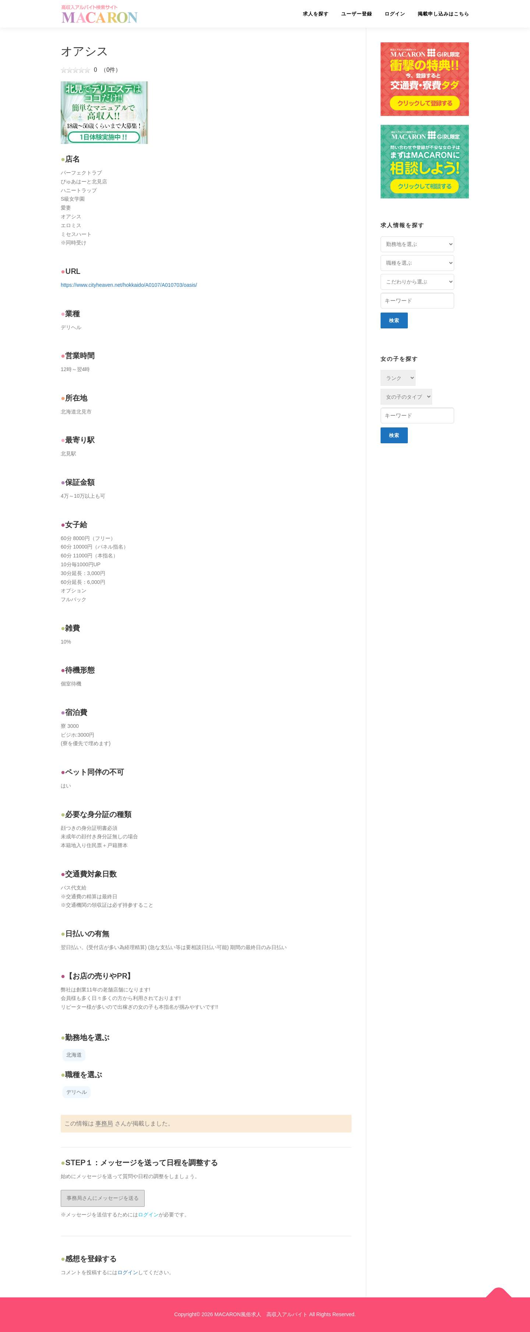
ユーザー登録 (356, 14)
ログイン (395, 14)
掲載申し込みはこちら (443, 14)
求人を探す (316, 14)
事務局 (104, 1123)
